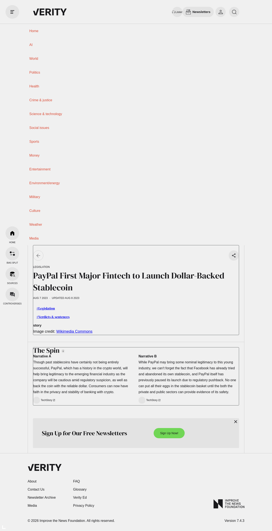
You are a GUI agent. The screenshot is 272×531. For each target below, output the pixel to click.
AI (31, 45)
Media (34, 238)
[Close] (235, 421)
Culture (34, 211)
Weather (35, 224)
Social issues (39, 128)
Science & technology (45, 114)
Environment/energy (44, 183)
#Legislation (46, 308)
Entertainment (40, 169)
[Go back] (38, 255)
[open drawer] (12, 12)
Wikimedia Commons (74, 331)
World (33, 58)
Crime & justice (40, 100)
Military (34, 197)
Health (34, 86)
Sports (34, 141)
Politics (34, 72)
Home (33, 31)
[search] (234, 12)
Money (34, 155)
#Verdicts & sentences (53, 316)
